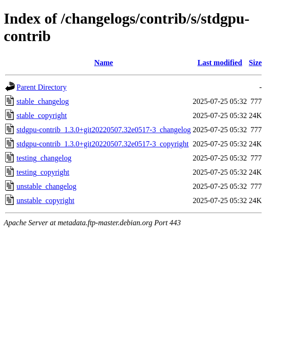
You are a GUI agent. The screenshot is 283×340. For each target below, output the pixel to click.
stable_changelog (43, 101)
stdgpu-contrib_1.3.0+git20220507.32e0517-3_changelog (104, 130)
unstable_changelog (46, 186)
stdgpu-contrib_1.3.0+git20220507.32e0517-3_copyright (103, 144)
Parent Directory (42, 87)
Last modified (220, 63)
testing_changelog (44, 158)
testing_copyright (43, 172)
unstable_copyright (46, 200)
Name (103, 63)
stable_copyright (42, 115)
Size (255, 63)
